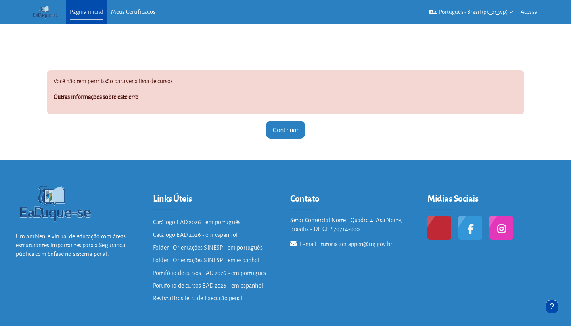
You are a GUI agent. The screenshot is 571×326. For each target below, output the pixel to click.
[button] (471, 12)
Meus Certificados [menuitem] (133, 12)
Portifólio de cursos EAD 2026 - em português (209, 273)
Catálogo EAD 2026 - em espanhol (195, 235)
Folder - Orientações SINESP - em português (208, 247)
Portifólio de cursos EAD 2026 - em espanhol (208, 285)
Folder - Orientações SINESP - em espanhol (206, 260)
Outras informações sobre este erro (96, 97)
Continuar (285, 129)
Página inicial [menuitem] (86, 12)
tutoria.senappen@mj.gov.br (356, 244)
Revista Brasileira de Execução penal (198, 298)
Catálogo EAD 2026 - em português (196, 222)
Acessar (530, 12)
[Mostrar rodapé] (552, 306)
